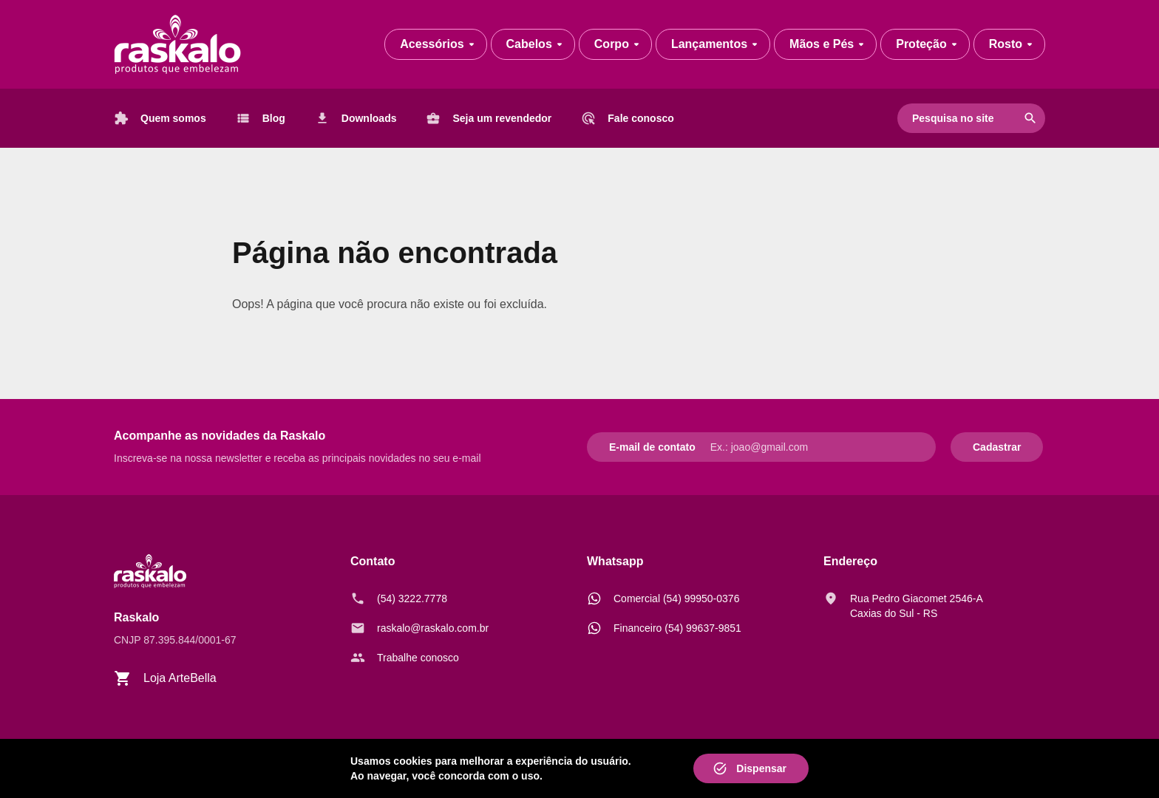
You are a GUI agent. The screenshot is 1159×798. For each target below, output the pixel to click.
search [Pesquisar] (1030, 118)
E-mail (624, 447)
